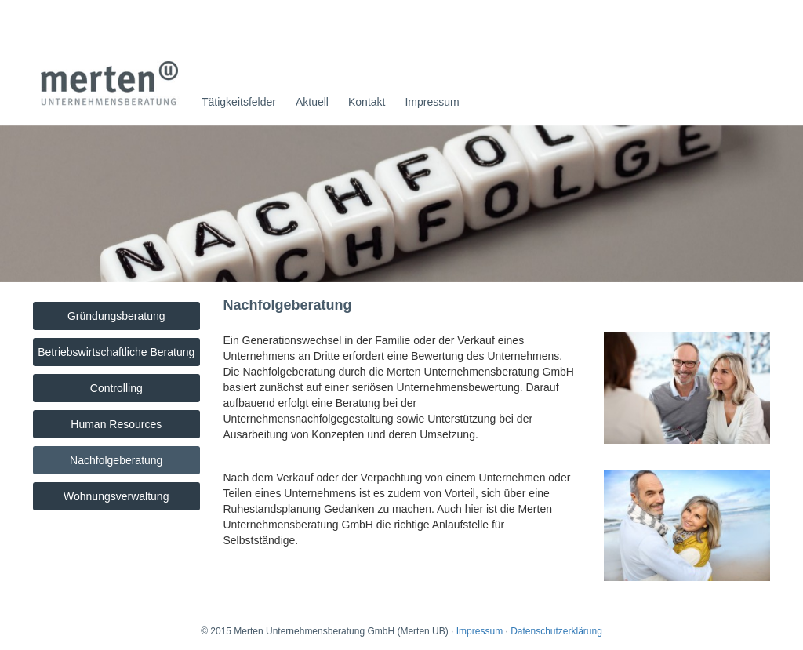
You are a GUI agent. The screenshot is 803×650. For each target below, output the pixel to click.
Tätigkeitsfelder (239, 102)
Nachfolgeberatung (116, 460)
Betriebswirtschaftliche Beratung (116, 352)
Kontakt (366, 102)
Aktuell (312, 102)
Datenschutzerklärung (556, 631)
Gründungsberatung (116, 316)
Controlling (116, 388)
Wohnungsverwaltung (116, 496)
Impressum (432, 102)
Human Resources (116, 424)
